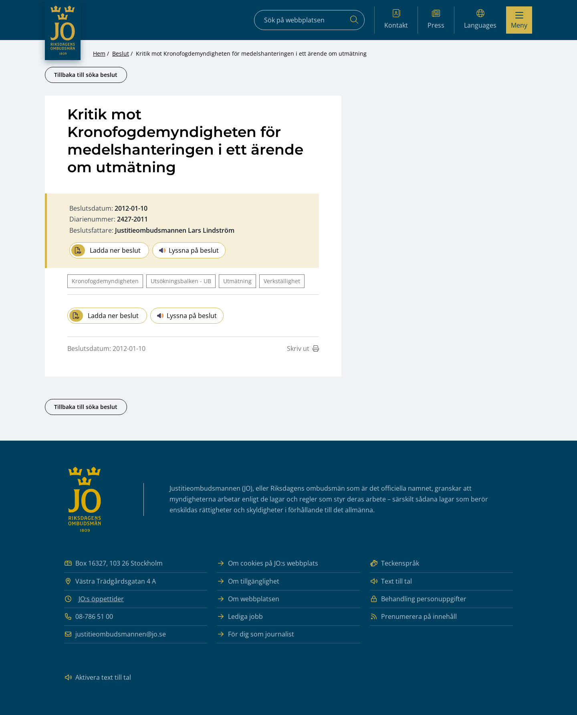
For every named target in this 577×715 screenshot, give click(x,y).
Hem (99, 53)
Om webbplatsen (248, 599)
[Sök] (354, 20)
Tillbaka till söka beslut (85, 75)
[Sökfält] (309, 20)
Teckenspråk (394, 563)
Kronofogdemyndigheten (105, 281)
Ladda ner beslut (106, 250)
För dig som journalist (255, 634)
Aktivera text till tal (97, 677)
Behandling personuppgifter (418, 599)
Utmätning (237, 281)
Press (436, 19)
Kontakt (396, 19)
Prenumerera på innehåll (413, 616)
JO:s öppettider (101, 598)
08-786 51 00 (88, 616)
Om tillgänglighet (248, 581)
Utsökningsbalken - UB (181, 281)
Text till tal (391, 581)
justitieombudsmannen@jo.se (115, 634)
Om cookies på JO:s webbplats (267, 563)
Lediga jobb (240, 616)
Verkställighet (282, 281)
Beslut (120, 53)
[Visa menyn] (519, 20)
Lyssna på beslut (189, 250)
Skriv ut (303, 348)
